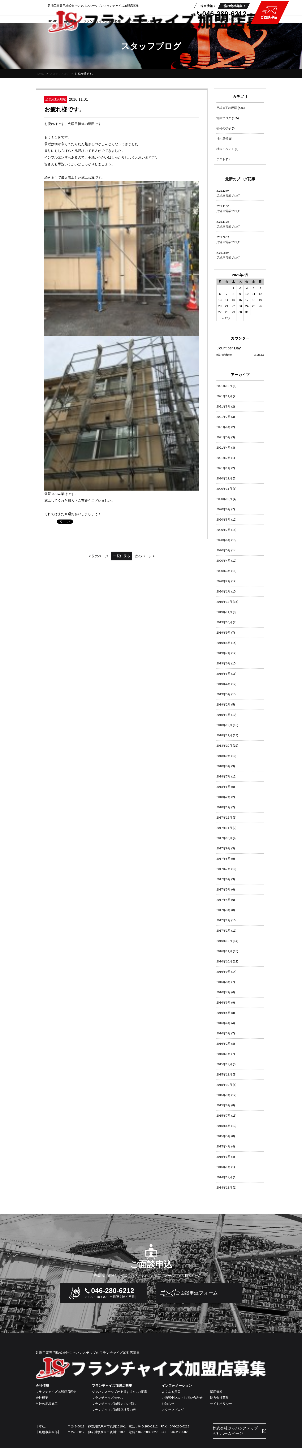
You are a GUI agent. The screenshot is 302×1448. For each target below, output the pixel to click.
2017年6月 (223, 879)
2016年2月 (223, 1043)
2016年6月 (223, 1002)
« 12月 (226, 318)
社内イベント (225, 149)
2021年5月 (223, 437)
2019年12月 (224, 601)
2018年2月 (223, 797)
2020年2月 (223, 581)
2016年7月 (223, 992)
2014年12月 (224, 1177)
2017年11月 (224, 827)
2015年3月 (223, 1156)
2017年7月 (223, 869)
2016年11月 (224, 951)
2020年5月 (223, 550)
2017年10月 (224, 838)
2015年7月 (223, 1115)
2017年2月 (223, 920)
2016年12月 (224, 941)
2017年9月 (223, 848)
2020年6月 (223, 540)
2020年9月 (223, 509)
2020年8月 (223, 519)
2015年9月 (223, 1095)
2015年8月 (223, 1105)
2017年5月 (223, 889)
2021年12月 (224, 386)
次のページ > (155, 278)
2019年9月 (223, 632)
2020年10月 (224, 499)
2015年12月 (224, 1064)
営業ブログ (223, 118)
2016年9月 (223, 971)
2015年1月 (223, 1167)
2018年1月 (223, 807)
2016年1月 (223, 1054)
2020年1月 (223, 591)
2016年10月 (224, 961)
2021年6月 (223, 427)
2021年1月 (223, 468)
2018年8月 (223, 766)
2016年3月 (223, 1033)
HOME (40, 73)
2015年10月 (224, 1084)
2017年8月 (223, 858)
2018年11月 (224, 735)
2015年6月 (223, 1126)
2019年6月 (223, 663)
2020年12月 (224, 478)
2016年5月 (223, 1012)
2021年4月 (223, 447)
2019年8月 (223, 643)
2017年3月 (223, 910)
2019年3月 (223, 694)
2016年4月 (223, 1023)
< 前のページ (88, 278)
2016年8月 (223, 982)
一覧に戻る (121, 278)
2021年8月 (223, 406)
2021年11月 (224, 396)
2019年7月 (223, 653)
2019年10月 (224, 622)
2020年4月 (223, 560)
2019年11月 (224, 612)
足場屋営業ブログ (228, 195)
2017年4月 (223, 899)
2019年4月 (223, 684)
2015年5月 (223, 1136)
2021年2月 (223, 458)
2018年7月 (223, 776)
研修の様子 (223, 128)
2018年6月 (223, 786)
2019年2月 (223, 704)
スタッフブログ (60, 73)
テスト (220, 159)
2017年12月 (224, 817)
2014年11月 (224, 1187)
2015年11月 (224, 1074)
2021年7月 (223, 416)
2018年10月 (224, 745)
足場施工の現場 (226, 107)
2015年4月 (223, 1146)
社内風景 (222, 138)
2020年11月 (224, 488)
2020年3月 (223, 571)
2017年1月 (223, 930)
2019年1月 (223, 714)
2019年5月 (223, 673)
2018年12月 (224, 725)
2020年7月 (223, 529)
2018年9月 (223, 756)
